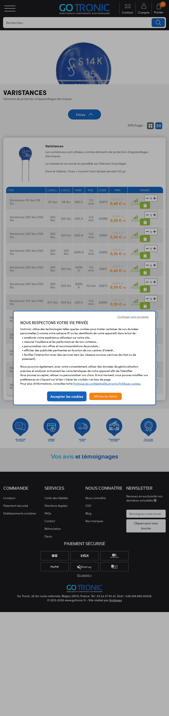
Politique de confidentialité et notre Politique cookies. (107, 384)
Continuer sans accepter (133, 317)
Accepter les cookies (66, 396)
